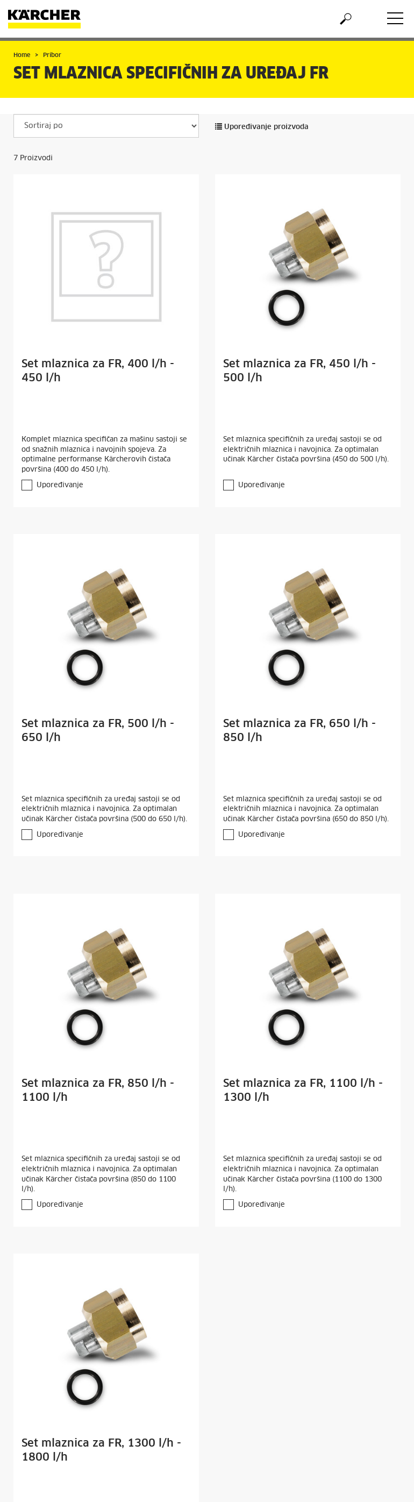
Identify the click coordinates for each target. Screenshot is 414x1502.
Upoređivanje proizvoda (262, 127)
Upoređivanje (60, 485)
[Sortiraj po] (106, 126)
